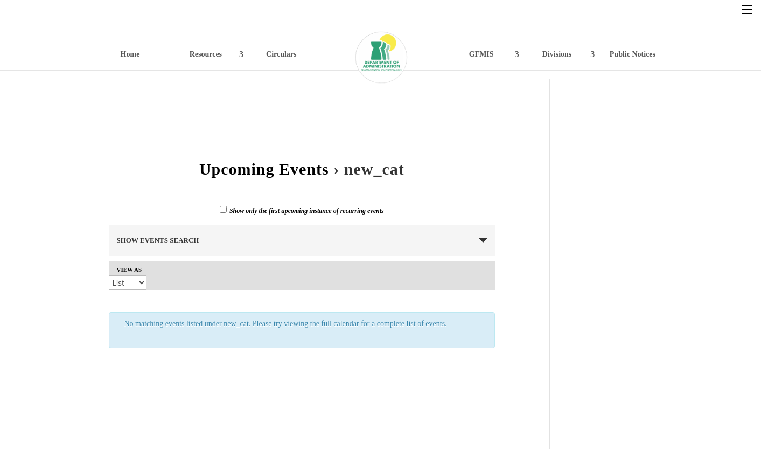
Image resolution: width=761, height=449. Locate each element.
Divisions (556, 54)
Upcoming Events (264, 169)
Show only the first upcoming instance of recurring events (302, 210)
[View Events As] (127, 282)
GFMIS (481, 54)
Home (130, 54)
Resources (206, 54)
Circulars (281, 54)
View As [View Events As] (129, 270)
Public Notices (632, 54)
